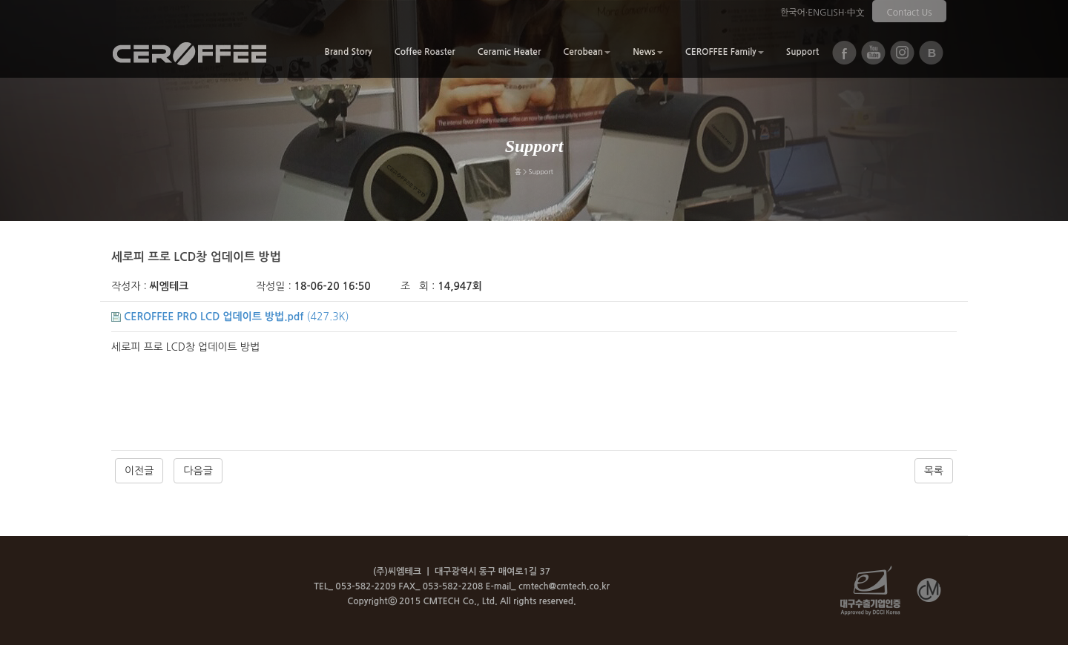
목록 (933, 471)
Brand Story (348, 51)
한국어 (792, 12)
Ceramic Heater (509, 51)
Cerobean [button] (586, 51)
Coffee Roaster (425, 51)
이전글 (139, 471)
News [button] (648, 51)
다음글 (197, 471)
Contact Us (909, 12)
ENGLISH (826, 12)
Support (802, 51)
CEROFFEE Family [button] (724, 51)
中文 (856, 12)
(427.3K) (230, 316)
